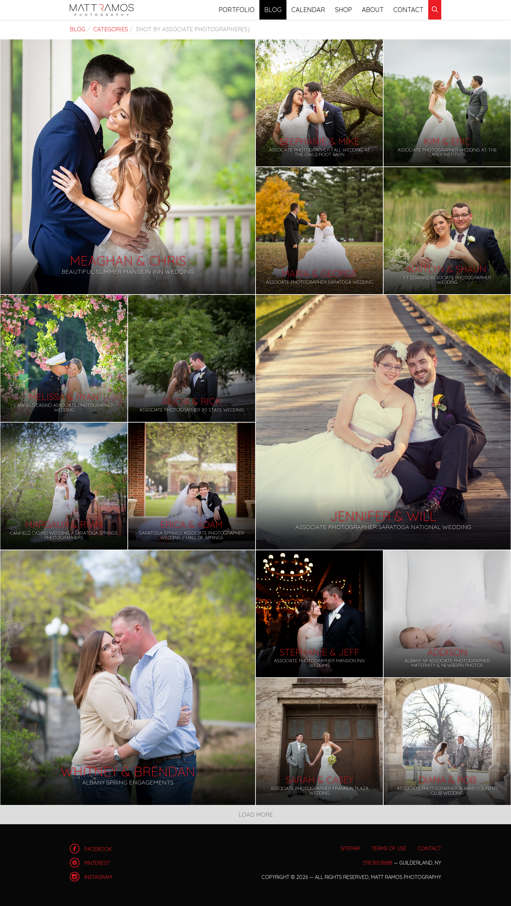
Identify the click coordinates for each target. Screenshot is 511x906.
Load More (256, 814)
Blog (273, 10)
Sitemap (350, 848)
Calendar (308, 10)
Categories (110, 29)
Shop (343, 10)
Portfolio (237, 10)
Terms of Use (389, 848)
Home (102, 10)
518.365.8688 (377, 862)
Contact (408, 10)
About (373, 10)
